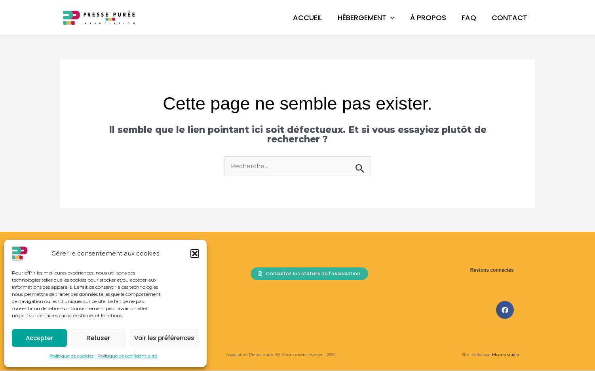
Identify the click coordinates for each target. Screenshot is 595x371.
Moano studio (505, 355)
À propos (431, 18)
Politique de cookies (71, 356)
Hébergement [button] (370, 18)
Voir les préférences (164, 338)
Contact (510, 18)
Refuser (98, 338)
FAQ (471, 18)
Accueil (313, 18)
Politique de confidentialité (127, 356)
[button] (195, 253)
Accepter (39, 338)
